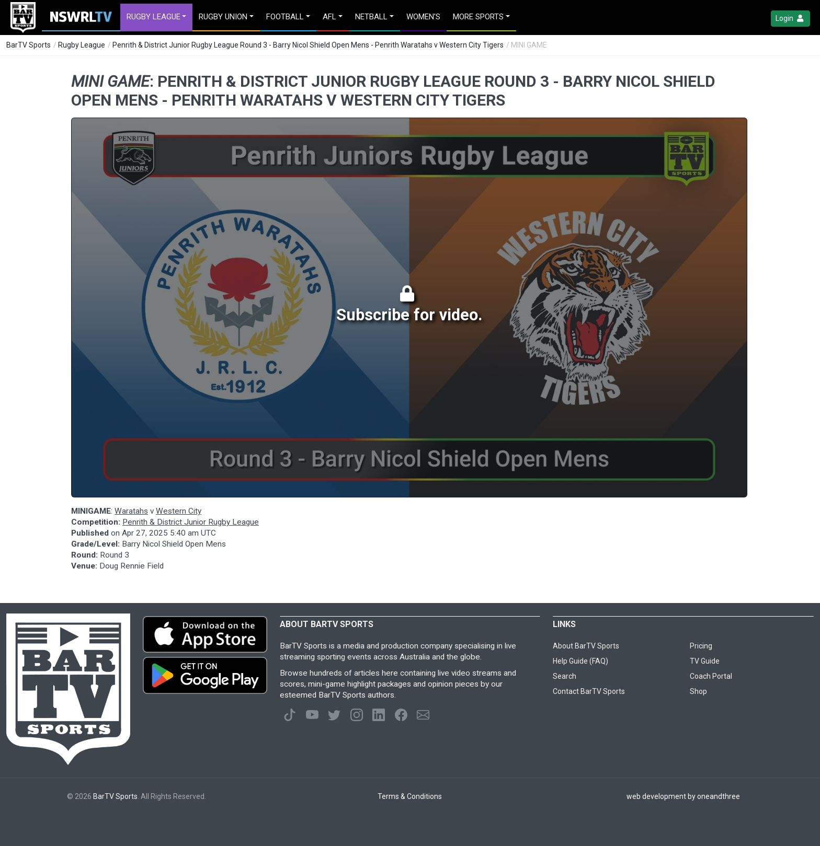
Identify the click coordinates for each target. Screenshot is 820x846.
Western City (178, 511)
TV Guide (705, 661)
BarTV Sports (28, 45)
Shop (698, 691)
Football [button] (285, 16)
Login (790, 18)
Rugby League (81, 45)
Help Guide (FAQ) (580, 661)
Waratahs (131, 511)
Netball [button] (371, 16)
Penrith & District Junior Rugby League (190, 522)
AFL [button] (329, 16)
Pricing (701, 646)
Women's (423, 16)
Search (564, 676)
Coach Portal (711, 676)
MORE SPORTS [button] (478, 16)
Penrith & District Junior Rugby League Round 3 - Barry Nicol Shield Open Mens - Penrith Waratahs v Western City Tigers (308, 45)
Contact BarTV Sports (589, 691)
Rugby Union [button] (223, 16)
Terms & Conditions (410, 796)
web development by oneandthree (683, 796)
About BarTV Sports (586, 646)
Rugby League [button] (153, 16)
